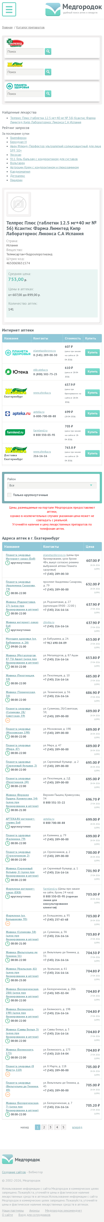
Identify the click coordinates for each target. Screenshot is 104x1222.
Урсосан (15, 155)
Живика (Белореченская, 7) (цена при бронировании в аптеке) (22, 1106)
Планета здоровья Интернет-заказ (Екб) (20, 556)
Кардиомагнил (20, 171)
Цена (90, 546)
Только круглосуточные (30, 495)
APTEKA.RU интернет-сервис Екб (20, 820)
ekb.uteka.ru (40, 370)
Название (12, 546)
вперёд (77, 1127)
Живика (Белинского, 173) (20, 1051)
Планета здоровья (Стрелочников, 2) (18, 853)
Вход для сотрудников (34, 1215)
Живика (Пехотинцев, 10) (20, 677)
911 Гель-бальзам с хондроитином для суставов (44, 159)
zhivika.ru (48, 622)
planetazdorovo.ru (44, 350)
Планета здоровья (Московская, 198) (18, 730)
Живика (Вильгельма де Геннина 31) (22, 954)
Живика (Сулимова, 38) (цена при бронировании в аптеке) (22, 935)
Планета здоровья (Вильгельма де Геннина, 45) (22, 1086)
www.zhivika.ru (42, 392)
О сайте (7, 1215)
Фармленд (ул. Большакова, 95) (16, 917)
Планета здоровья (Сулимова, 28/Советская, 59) (18, 712)
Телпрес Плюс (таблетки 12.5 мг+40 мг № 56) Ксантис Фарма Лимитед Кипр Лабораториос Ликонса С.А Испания (53, 120)
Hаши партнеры (13, 1210)
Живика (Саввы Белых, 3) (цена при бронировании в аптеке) (22, 1033)
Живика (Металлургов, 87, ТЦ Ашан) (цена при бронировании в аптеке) (22, 658)
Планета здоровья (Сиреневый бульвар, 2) (21, 763)
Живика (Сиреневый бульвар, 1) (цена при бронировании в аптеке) (22, 872)
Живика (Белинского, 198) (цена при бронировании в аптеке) (22, 1012)
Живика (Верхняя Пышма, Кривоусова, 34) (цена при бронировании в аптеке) (22, 800)
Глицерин (16, 180)
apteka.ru (38, 412)
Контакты (51, 546)
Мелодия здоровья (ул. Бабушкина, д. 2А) (21, 640)
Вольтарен (17, 163)
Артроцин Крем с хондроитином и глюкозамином (44, 167)
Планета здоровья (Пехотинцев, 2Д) (18, 780)
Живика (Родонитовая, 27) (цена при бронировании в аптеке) (22, 605)
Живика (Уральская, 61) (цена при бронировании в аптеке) (22, 972)
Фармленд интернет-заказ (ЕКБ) (20, 890)
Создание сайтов (14, 1172)
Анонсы (34, 1210)
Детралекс (17, 176)
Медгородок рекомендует (63, 1210)
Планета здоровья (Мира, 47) (18, 747)
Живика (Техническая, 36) (21, 694)
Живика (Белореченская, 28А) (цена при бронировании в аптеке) (22, 992)
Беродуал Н (18, 142)
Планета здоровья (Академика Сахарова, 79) (20, 585)
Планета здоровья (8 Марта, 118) (20, 1068)
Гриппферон (18, 138)
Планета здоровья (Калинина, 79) (18, 837)
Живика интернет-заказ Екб (22, 624)
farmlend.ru (40, 430)
